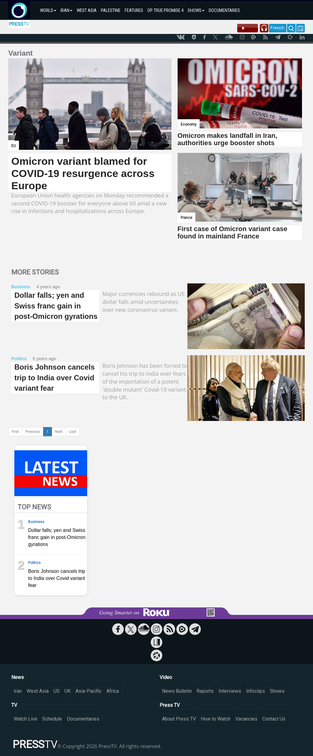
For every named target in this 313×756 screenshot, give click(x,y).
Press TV (170, 705)
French (277, 28)
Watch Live (25, 719)
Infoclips (255, 691)
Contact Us (273, 719)
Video (166, 677)
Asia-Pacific (88, 691)
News (17, 677)
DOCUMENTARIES (224, 10)
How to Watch (215, 719)
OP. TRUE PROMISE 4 (165, 10)
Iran (18, 691)
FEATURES (134, 10)
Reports (205, 691)
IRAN (66, 10)
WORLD (48, 10)
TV (14, 705)
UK (67, 691)
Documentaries (83, 719)
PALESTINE (110, 10)
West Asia (38, 691)
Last (72, 432)
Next (59, 432)
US (56, 691)
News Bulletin (177, 691)
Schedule (52, 719)
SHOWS (196, 10)
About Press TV (179, 719)
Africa (112, 691)
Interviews (230, 691)
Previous (32, 432)
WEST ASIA (87, 10)
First (15, 432)
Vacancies (246, 719)
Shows (277, 691)
